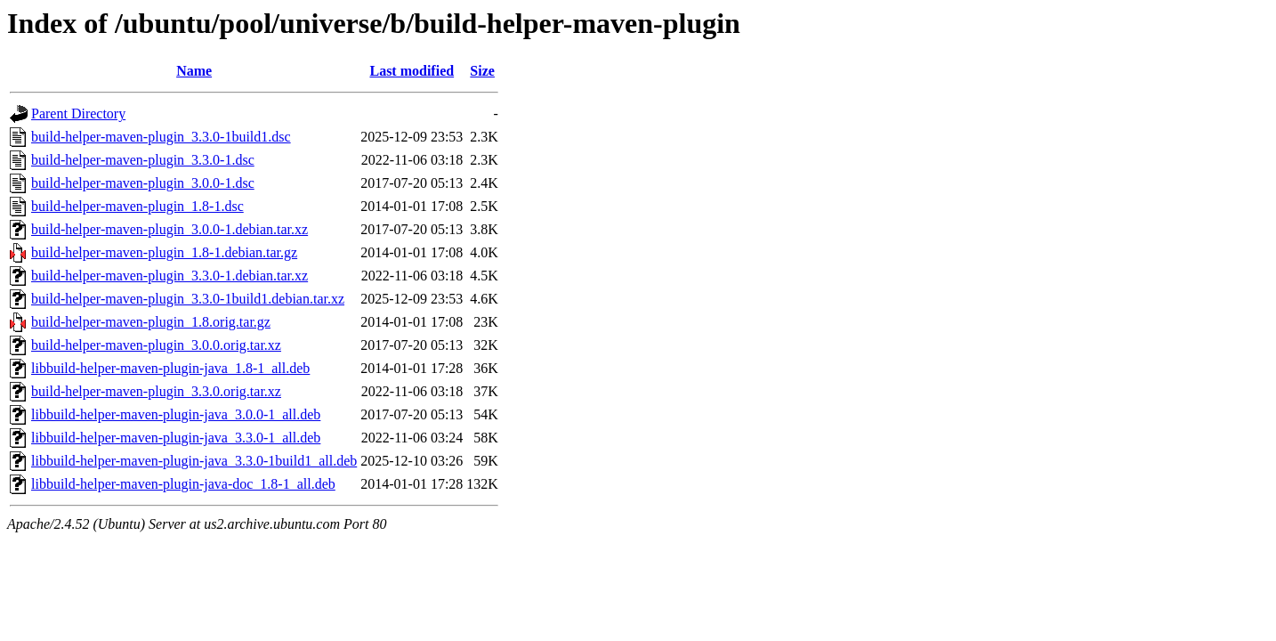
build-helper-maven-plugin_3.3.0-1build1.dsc (161, 136)
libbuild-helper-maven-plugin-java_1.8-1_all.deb (170, 368)
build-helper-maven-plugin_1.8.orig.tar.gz (151, 321)
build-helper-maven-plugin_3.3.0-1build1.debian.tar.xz (187, 298)
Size (482, 70)
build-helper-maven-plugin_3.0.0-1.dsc (142, 183)
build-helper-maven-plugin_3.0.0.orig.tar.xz (156, 345)
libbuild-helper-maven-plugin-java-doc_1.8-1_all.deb (183, 483)
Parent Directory (78, 113)
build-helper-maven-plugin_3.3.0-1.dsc (142, 159)
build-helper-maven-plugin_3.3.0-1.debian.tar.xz (169, 275)
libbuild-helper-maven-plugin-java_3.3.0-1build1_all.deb (194, 460)
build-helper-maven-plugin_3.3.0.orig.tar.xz (156, 391)
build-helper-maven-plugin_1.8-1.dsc (137, 206)
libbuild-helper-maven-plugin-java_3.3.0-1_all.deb (175, 437)
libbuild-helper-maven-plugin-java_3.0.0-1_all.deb (175, 414)
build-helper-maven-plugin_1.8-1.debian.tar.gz (164, 252)
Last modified (411, 70)
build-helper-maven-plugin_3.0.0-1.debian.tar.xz (169, 229)
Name (194, 70)
